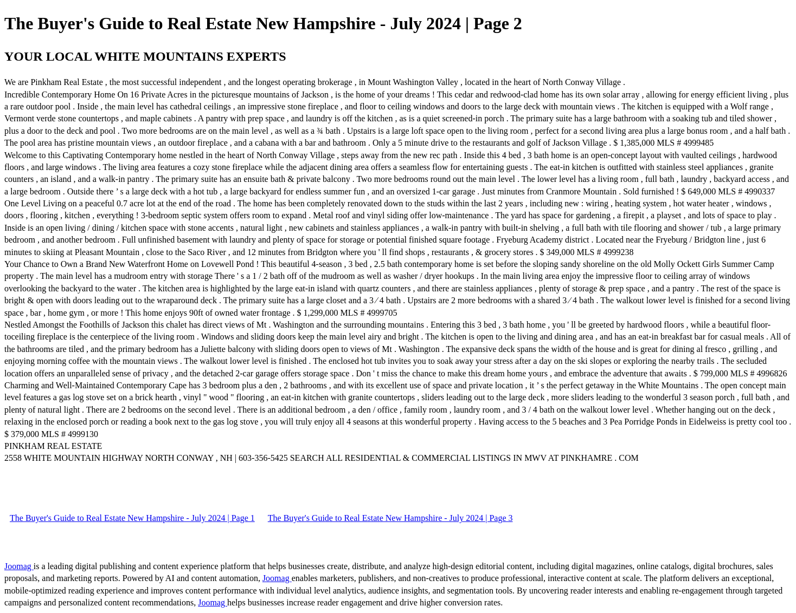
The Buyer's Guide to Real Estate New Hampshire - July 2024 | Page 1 (132, 518)
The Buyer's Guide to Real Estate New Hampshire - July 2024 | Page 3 (390, 518)
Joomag (19, 566)
